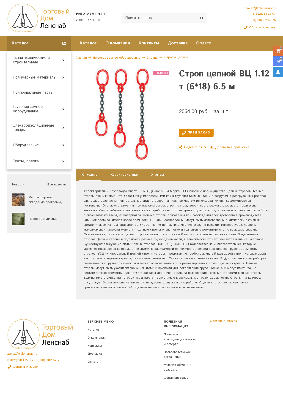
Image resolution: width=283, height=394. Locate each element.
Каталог (88, 43)
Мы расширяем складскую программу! (46, 199)
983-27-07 (26, 360)
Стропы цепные (176, 57)
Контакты (149, 43)
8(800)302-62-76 (264, 20)
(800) (42, 360)
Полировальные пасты (33, 92)
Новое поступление (43, 219)
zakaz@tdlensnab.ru (260, 8)
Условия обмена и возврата (177, 367)
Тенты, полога (26, 161)
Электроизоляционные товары (33, 128)
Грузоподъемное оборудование (28, 109)
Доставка (178, 43)
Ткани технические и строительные (31, 60)
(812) (14, 360)
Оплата (204, 43)
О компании (117, 43)
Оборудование (26, 145)
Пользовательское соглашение (177, 354)
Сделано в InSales (223, 321)
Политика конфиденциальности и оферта (180, 339)
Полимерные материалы (34, 77)
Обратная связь (176, 377)
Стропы (153, 57)
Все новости (56, 184)
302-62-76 (53, 360)
